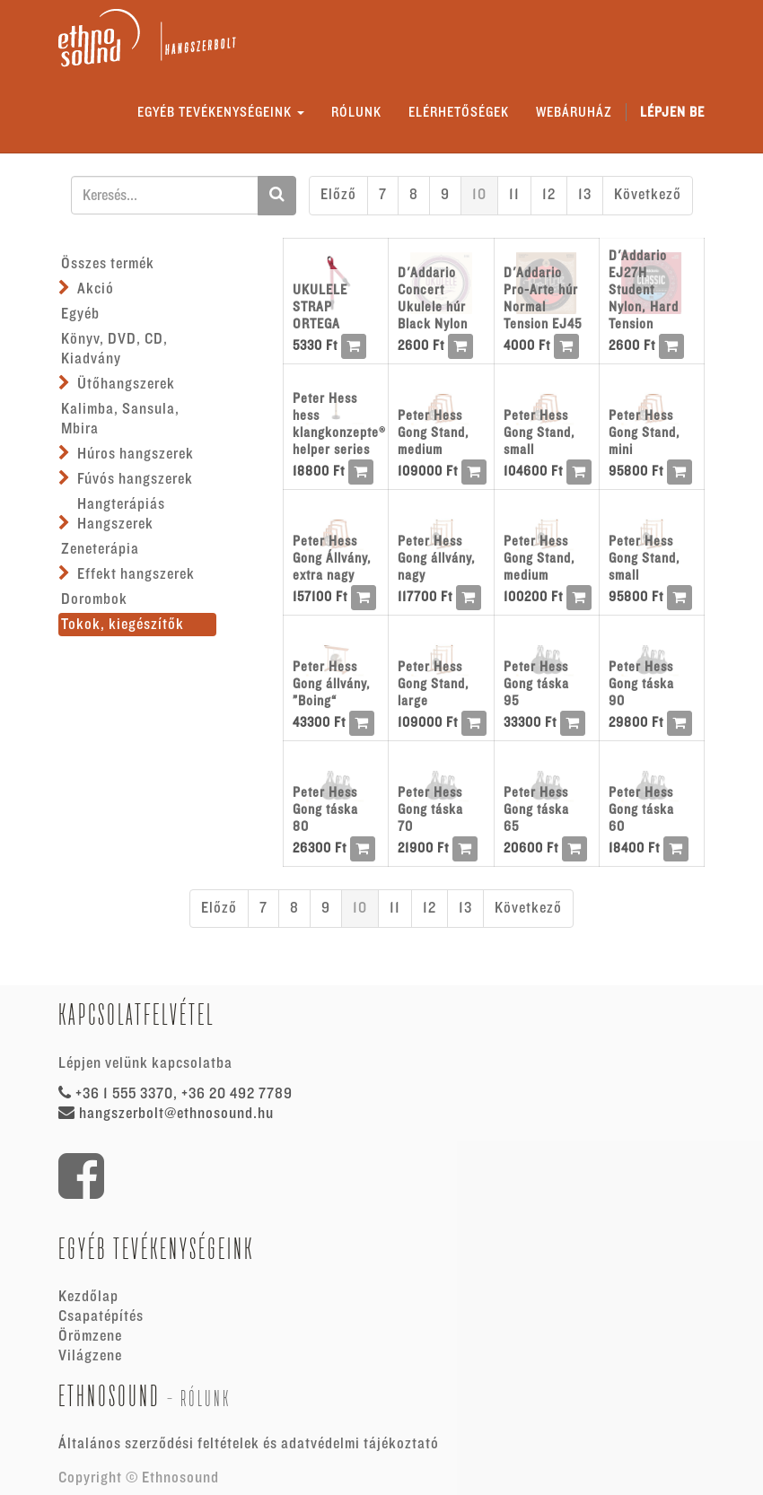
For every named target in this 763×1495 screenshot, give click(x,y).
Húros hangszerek (135, 454)
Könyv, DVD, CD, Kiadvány (114, 349)
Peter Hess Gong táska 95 (536, 684)
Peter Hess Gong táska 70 (430, 809)
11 (514, 195)
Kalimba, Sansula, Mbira (120, 419)
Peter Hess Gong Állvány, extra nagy (332, 558)
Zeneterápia (100, 549)
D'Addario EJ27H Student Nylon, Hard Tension (644, 290)
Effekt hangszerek (136, 574)
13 (585, 195)
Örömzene (90, 1336)
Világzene (90, 1356)
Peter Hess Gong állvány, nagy (437, 558)
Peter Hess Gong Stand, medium (433, 432)
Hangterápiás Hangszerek (121, 514)
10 (479, 195)
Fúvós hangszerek (135, 479)
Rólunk (205, 1398)
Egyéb (80, 314)
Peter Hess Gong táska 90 (641, 684)
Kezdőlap (88, 1297)
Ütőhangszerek (126, 384)
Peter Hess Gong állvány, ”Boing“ (332, 684)
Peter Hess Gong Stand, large (433, 684)
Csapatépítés (101, 1316)
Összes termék (107, 264)
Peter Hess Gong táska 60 (641, 809)
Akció (95, 289)
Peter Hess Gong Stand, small (539, 432)
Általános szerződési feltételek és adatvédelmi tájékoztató (248, 1444)
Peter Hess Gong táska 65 (536, 809)
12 (549, 195)
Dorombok (94, 599)
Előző (338, 195)
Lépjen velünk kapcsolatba (145, 1063)
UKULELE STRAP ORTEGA (320, 307)
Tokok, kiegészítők (122, 624)
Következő (647, 195)
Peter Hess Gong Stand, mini (644, 432)
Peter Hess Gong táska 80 (325, 809)
